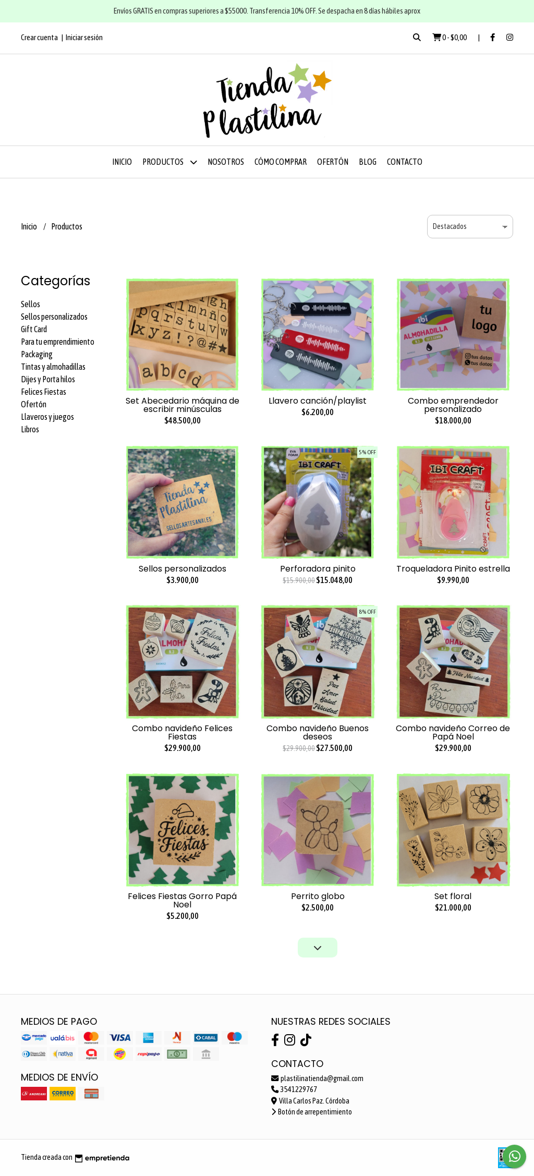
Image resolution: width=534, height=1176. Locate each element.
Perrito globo (318, 896)
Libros (30, 429)
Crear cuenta (39, 37)
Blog (368, 161)
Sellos (30, 304)
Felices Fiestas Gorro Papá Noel (182, 900)
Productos (169, 162)
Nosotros (226, 161)
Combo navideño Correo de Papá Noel (453, 732)
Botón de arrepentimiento (311, 1112)
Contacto (404, 161)
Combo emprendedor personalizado (453, 405)
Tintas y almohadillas (53, 366)
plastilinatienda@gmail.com (317, 1078)
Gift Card (34, 329)
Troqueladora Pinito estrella (453, 569)
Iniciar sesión (84, 37)
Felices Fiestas (43, 391)
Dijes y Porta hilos (48, 379)
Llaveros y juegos (47, 416)
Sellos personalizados (54, 316)
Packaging (37, 354)
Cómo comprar (280, 161)
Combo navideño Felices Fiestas (182, 732)
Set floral (452, 896)
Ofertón (33, 404)
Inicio (122, 161)
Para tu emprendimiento (57, 341)
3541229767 (294, 1089)
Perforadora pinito (318, 569)
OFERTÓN (332, 161)
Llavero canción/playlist (318, 401)
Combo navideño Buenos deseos (317, 732)
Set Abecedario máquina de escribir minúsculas (182, 405)
